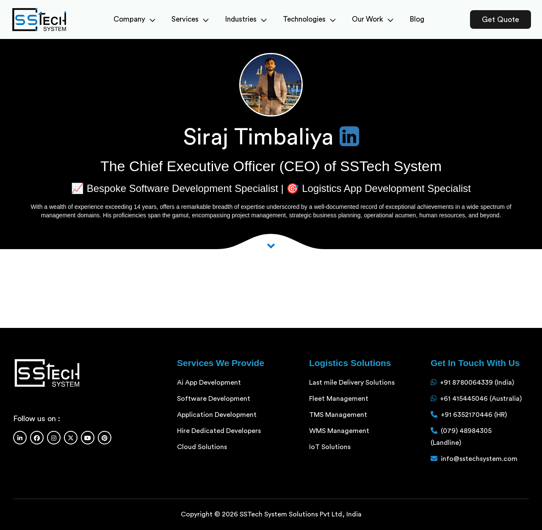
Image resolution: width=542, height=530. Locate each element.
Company (134, 19)
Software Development (213, 398)
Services (190, 19)
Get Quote (500, 19)
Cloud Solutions (202, 447)
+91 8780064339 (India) (477, 382)
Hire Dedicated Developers (219, 430)
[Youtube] (87, 437)
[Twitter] (70, 437)
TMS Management (338, 414)
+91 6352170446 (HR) (474, 414)
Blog (416, 19)
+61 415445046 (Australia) (481, 398)
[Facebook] (37, 437)
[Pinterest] (104, 437)
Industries (246, 19)
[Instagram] (54, 437)
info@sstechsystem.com (479, 458)
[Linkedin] (20, 437)
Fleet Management (338, 398)
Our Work (372, 19)
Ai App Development (209, 382)
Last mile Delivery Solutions (352, 382)
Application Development (217, 414)
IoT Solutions (330, 447)
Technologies (309, 19)
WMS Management (339, 430)
